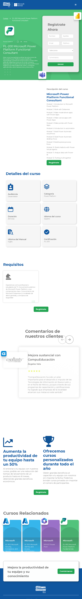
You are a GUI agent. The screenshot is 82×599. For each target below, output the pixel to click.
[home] (37, 5)
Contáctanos (65, 571)
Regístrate (54, 162)
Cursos (5, 18)
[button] (62, 339)
